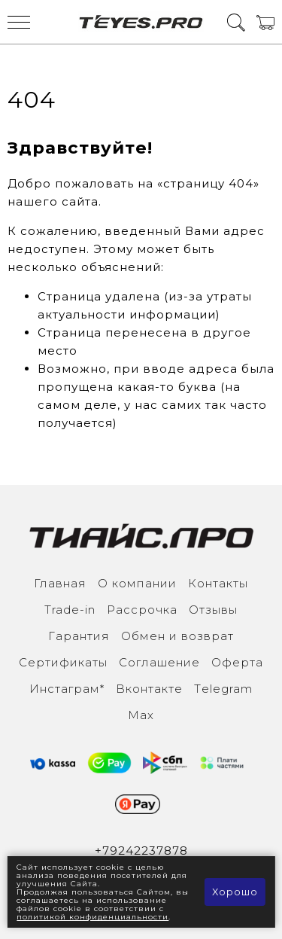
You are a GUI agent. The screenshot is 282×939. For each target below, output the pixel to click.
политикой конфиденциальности (92, 917)
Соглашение (159, 662)
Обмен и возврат (177, 636)
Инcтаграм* (67, 688)
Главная (60, 583)
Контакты (218, 583)
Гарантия (79, 636)
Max (141, 715)
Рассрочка (142, 609)
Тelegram (223, 688)
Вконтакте (149, 688)
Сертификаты (63, 662)
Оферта (237, 662)
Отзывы (213, 609)
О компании (137, 583)
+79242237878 (141, 850)
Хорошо (235, 892)
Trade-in (70, 609)
